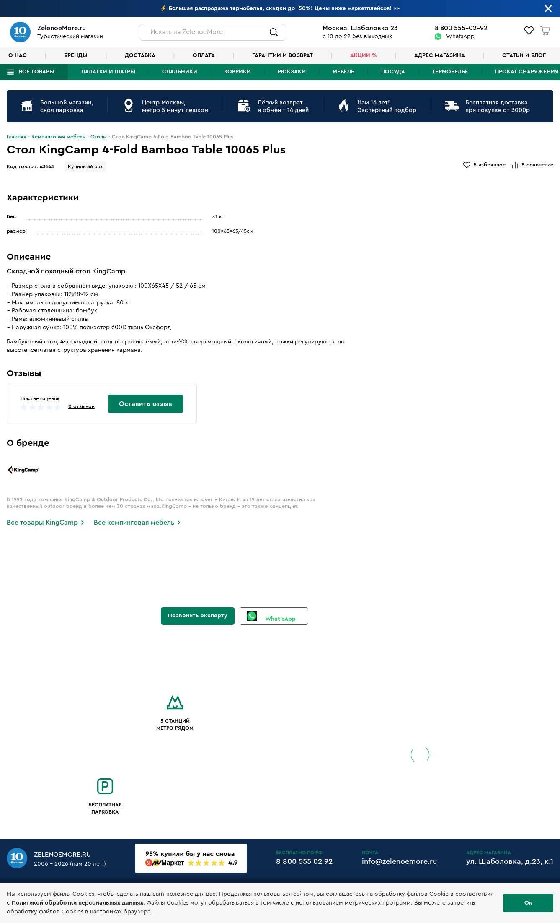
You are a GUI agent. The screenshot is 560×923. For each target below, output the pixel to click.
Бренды (76, 55)
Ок (528, 903)
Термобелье (450, 72)
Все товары (36, 72)
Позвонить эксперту (197, 616)
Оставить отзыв (145, 403)
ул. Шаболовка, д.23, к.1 (509, 861)
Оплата (204, 55)
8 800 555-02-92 (461, 28)
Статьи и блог (524, 55)
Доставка (140, 55)
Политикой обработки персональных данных (77, 903)
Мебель (343, 72)
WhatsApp (460, 36)
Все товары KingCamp (42, 522)
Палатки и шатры (108, 72)
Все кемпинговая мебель (134, 522)
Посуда (393, 72)
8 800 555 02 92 (304, 861)
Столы (98, 136)
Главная (16, 136)
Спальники (179, 72)
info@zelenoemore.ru (399, 861)
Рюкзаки (292, 72)
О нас (17, 55)
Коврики (237, 72)
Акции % (363, 55)
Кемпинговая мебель (58, 136)
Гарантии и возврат (282, 55)
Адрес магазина (439, 55)
